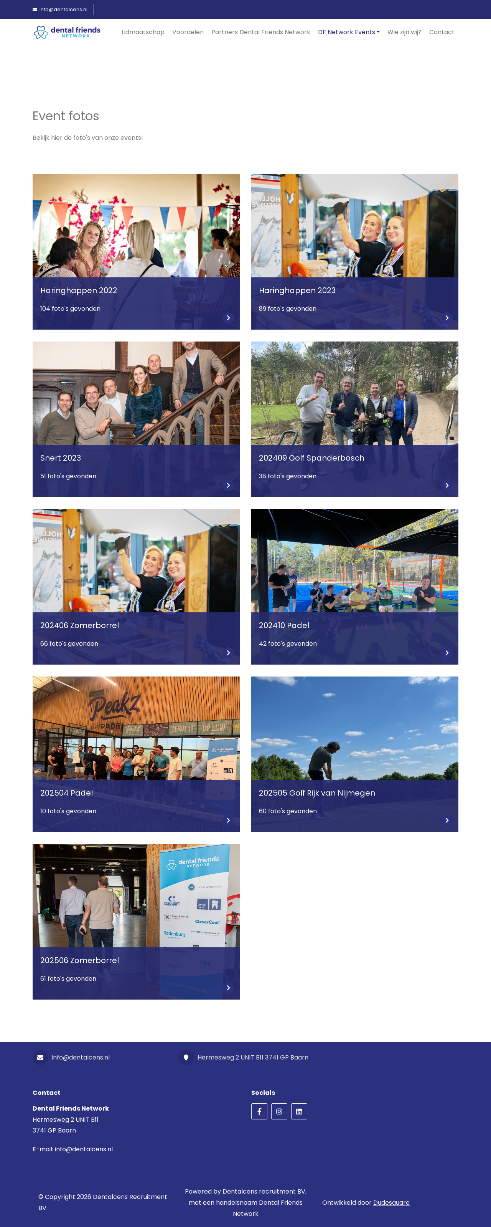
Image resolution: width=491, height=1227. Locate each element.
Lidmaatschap (143, 32)
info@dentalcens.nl (71, 1057)
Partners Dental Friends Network (260, 32)
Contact (442, 32)
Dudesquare (391, 1202)
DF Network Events (346, 32)
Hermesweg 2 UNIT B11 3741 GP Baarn (243, 1057)
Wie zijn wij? (404, 32)
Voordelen (188, 32)
